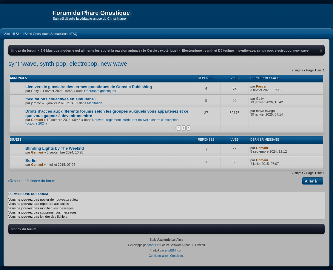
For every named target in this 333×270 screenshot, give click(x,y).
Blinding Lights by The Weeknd (54, 148)
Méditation (94, 103)
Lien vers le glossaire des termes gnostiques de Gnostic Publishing (88, 87)
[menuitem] (12, 33)
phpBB (152, 245)
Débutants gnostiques (100, 91)
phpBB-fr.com (174, 250)
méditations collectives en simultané (59, 99)
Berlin (30, 160)
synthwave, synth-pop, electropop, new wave (67, 63)
